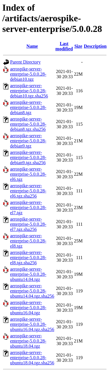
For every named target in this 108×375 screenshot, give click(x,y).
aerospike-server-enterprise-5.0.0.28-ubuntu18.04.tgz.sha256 (32, 357)
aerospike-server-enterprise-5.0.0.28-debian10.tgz (28, 74)
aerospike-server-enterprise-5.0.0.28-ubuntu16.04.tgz (28, 307)
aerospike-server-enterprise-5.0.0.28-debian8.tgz (28, 107)
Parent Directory (25, 62)
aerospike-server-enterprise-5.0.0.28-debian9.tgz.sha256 (28, 157)
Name (32, 46)
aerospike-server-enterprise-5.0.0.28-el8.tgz (28, 240)
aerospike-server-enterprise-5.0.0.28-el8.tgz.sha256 (28, 257)
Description (95, 46)
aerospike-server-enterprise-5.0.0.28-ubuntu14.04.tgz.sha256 (32, 291)
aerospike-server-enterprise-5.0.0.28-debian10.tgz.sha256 (29, 90)
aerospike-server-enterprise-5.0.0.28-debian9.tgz (28, 140)
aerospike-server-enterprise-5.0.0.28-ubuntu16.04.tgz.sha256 (32, 324)
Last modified (64, 46)
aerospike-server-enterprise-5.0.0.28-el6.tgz (28, 174)
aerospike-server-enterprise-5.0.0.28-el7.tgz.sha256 (28, 224)
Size (78, 46)
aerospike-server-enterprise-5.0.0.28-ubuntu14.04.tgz (28, 274)
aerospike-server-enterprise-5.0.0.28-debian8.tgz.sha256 (28, 124)
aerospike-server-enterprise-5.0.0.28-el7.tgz (28, 207)
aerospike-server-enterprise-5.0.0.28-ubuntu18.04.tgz (28, 341)
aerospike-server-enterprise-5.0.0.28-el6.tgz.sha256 (28, 190)
